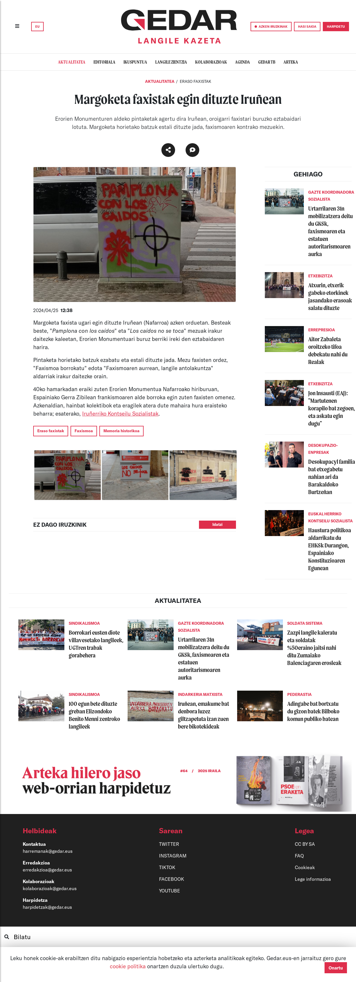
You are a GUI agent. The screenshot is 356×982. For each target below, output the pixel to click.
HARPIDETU (336, 26)
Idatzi (217, 524)
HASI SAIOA (307, 26)
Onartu (336, 967)
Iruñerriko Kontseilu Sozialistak (120, 413)
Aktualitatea (160, 81)
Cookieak (305, 867)
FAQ (299, 855)
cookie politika (128, 966)
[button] (69, 830)
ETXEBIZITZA (320, 276)
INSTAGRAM (172, 855)
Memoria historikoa (121, 430)
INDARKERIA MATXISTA (200, 694)
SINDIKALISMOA (84, 623)
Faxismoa (84, 430)
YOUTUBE (169, 890)
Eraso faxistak (50, 430)
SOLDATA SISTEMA (304, 623)
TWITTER (169, 844)
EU (37, 26)
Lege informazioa (313, 879)
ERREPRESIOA (321, 330)
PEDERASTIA (299, 694)
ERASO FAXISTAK (195, 81)
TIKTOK (167, 867)
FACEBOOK (171, 879)
